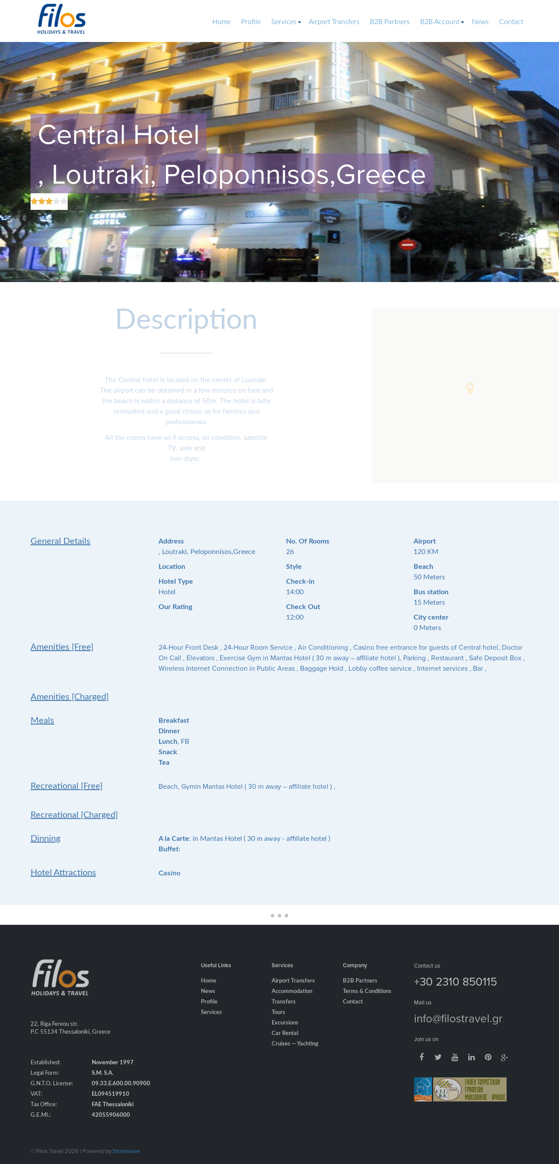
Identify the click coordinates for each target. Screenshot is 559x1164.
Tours (278, 1026)
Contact (511, 21)
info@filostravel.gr (458, 1031)
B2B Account (439, 21)
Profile (251, 21)
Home (221, 21)
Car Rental (285, 1047)
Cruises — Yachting (295, 1057)
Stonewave (126, 1151)
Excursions (285, 1036)
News (480, 21)
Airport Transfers (334, 21)
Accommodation (292, 1005)
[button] (470, 389)
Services (284, 21)
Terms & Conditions (367, 1005)
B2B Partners (390, 21)
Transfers (284, 1015)
